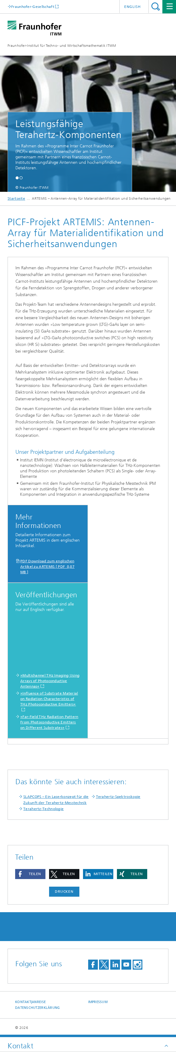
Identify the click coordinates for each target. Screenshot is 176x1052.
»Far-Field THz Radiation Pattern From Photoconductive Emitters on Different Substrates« (49, 722)
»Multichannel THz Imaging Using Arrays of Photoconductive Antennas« (49, 680)
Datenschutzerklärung (37, 1008)
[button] (17, 178)
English (132, 7)
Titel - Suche (155, 6)
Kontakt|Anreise (30, 1002)
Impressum (98, 1002)
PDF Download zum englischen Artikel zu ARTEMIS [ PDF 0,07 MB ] (47, 566)
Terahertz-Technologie (43, 809)
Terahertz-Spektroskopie (118, 797)
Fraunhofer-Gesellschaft (32, 7)
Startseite (16, 198)
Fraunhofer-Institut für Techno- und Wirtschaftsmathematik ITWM (62, 45)
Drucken (64, 891)
